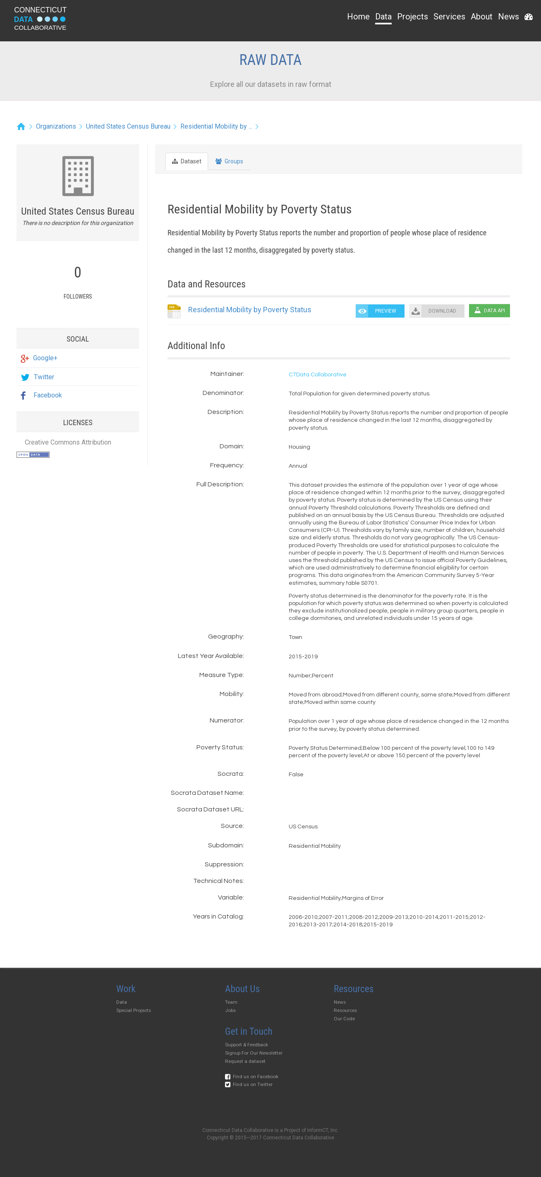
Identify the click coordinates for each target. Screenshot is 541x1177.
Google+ (39, 358)
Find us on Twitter (249, 1084)
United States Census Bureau (128, 126)
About (482, 17)
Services (449, 17)
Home (358, 17)
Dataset (186, 161)
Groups (229, 161)
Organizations (56, 126)
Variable (230, 897)
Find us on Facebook (251, 1076)
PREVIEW (385, 311)
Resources (345, 1010)
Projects (412, 17)
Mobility (231, 694)
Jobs (230, 1010)
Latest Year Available (210, 656)
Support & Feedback (246, 1045)
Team (231, 1002)
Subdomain (225, 845)
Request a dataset (245, 1061)
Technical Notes (218, 881)
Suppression (224, 864)
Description (225, 412)
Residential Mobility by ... (216, 126)
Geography (225, 636)
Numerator (226, 720)
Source (232, 826)
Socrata (230, 773)
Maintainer (227, 374)
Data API (489, 310)
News (508, 17)
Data (383, 17)
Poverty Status (219, 747)
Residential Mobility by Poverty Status (249, 309)
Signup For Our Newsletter (253, 1053)
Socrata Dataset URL (210, 809)
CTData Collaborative (318, 375)
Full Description (219, 484)
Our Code (344, 1019)
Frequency (226, 465)
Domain (231, 446)
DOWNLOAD (442, 311)
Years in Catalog (218, 916)
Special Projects (133, 1010)
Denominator (223, 393)
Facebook (41, 395)
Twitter (37, 377)
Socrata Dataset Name (207, 792)
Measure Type (221, 675)
